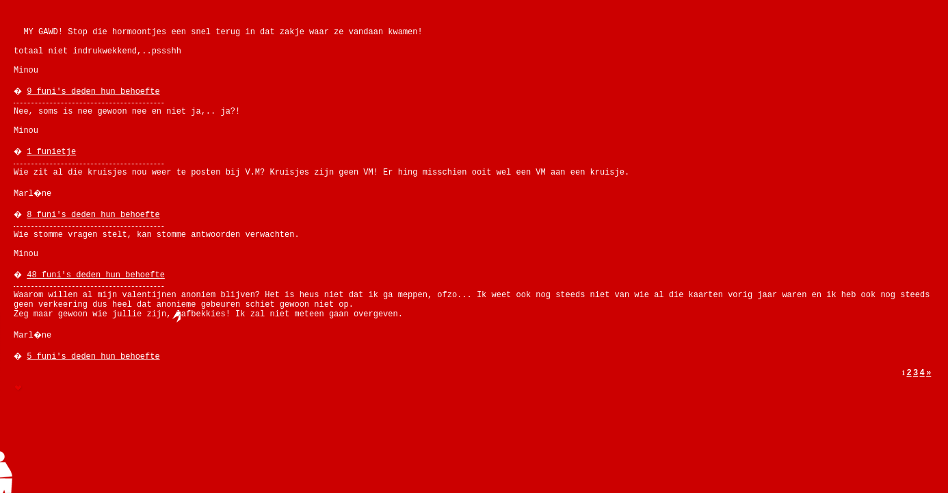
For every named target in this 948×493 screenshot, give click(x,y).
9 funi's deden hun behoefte (93, 92)
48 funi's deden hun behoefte (96, 275)
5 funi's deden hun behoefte (93, 357)
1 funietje (51, 152)
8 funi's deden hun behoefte (93, 215)
